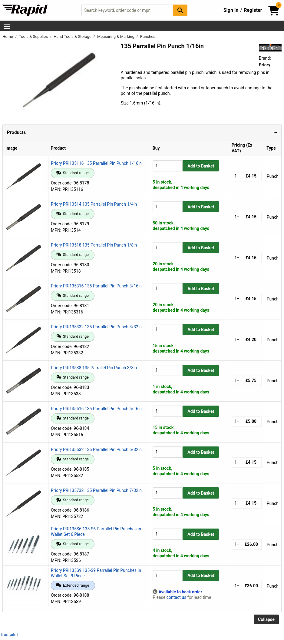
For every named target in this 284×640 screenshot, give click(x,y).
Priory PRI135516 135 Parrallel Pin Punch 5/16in (96, 408)
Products (16, 132)
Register (253, 10)
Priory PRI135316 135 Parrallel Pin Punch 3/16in (96, 286)
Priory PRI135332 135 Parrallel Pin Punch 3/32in (96, 326)
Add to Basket (200, 166)
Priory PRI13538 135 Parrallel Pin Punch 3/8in (94, 367)
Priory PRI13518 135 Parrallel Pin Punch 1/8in (94, 245)
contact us (177, 597)
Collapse (266, 619)
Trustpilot (9, 634)
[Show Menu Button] (7, 26)
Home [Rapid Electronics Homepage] (8, 36)
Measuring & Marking (116, 36)
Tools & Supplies (34, 36)
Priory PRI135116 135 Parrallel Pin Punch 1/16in (96, 163)
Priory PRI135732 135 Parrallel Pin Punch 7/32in (96, 490)
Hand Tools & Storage (73, 36)
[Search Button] (180, 10)
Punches (147, 36)
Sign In (231, 10)
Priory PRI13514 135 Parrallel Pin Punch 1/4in (94, 204)
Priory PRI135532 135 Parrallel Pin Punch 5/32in (96, 449)
